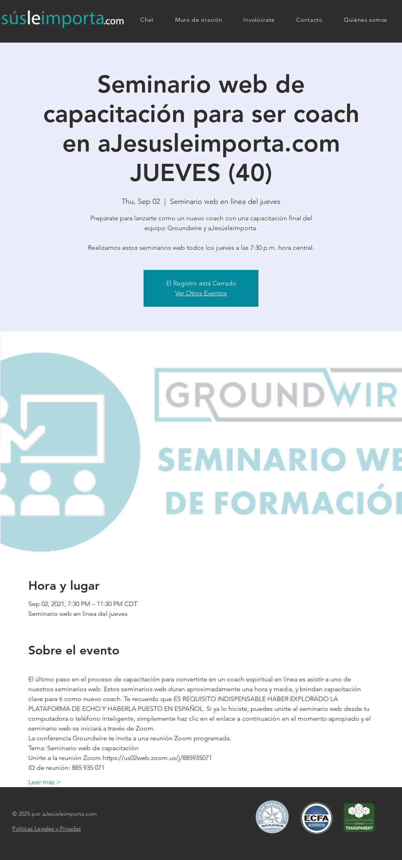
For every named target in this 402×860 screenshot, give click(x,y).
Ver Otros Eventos (201, 293)
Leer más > (44, 782)
